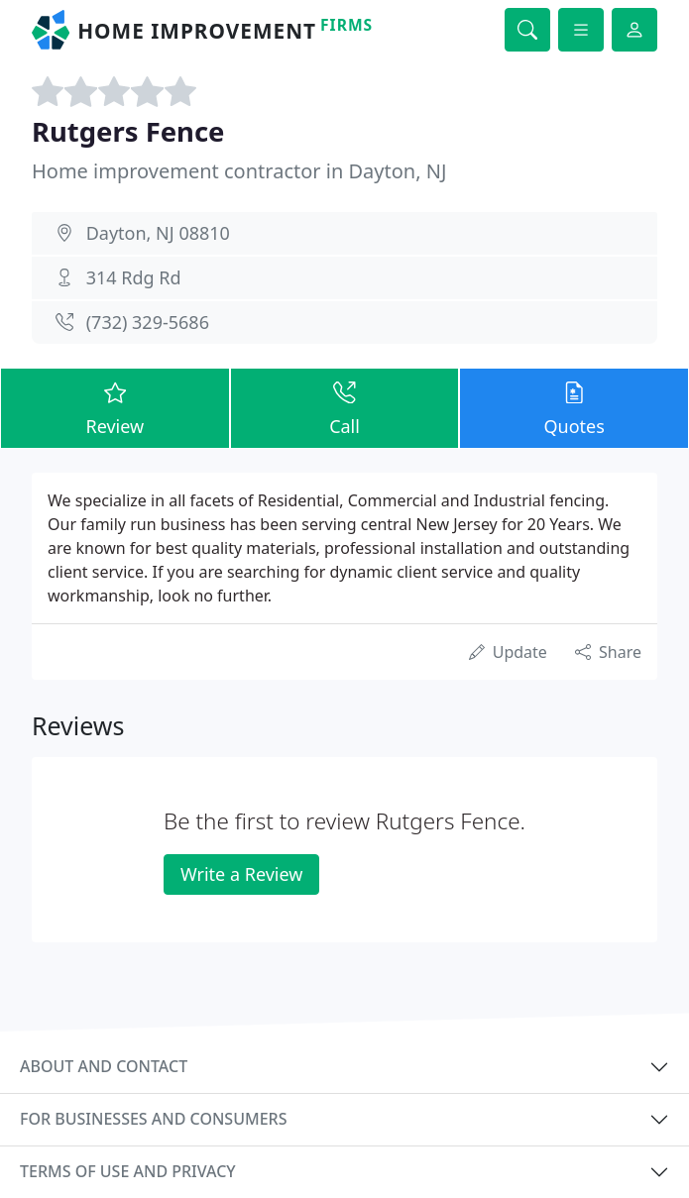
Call (345, 408)
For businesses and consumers (153, 1119)
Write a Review (241, 874)
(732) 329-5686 (147, 322)
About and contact (103, 1066)
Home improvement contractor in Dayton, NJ (239, 171)
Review (115, 408)
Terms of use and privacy (128, 1171)
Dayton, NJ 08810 (158, 233)
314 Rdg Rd (133, 277)
